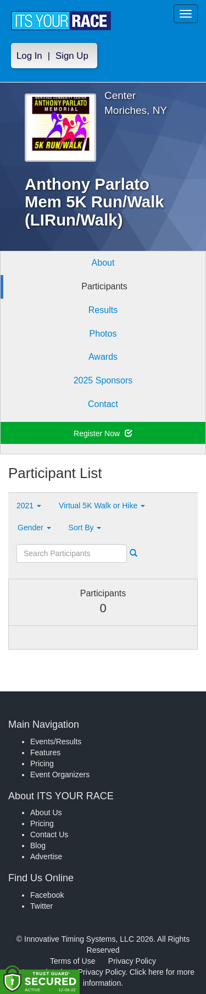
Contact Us (49, 834)
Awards (103, 356)
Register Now (103, 433)
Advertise (46, 856)
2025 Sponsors (103, 380)
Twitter (41, 906)
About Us (46, 812)
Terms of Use (72, 961)
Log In (29, 56)
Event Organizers (60, 774)
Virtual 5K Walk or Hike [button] (102, 505)
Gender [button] (34, 527)
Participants (104, 286)
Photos (103, 333)
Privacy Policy (132, 961)
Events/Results (55, 741)
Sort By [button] (85, 527)
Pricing (42, 763)
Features (45, 752)
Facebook (47, 895)
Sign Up (71, 56)
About (103, 262)
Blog (38, 845)
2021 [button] (28, 505)
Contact (103, 404)
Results (103, 310)
